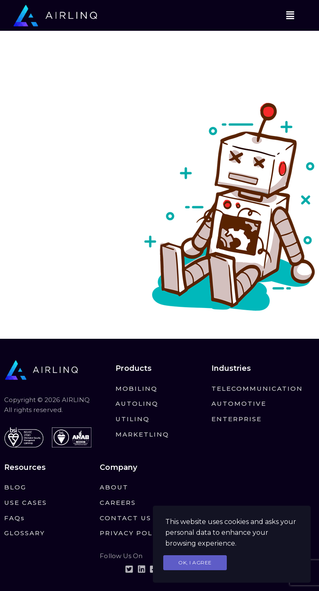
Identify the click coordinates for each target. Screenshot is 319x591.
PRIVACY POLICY (132, 533)
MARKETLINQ (142, 434)
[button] (290, 15)
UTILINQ (132, 419)
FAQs (14, 518)
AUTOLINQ (136, 403)
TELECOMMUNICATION (257, 388)
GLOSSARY (24, 533)
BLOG (15, 487)
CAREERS (118, 503)
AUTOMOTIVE (238, 403)
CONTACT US (125, 518)
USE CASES (25, 503)
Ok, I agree (195, 562)
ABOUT (114, 487)
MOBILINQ (136, 388)
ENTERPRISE (236, 419)
